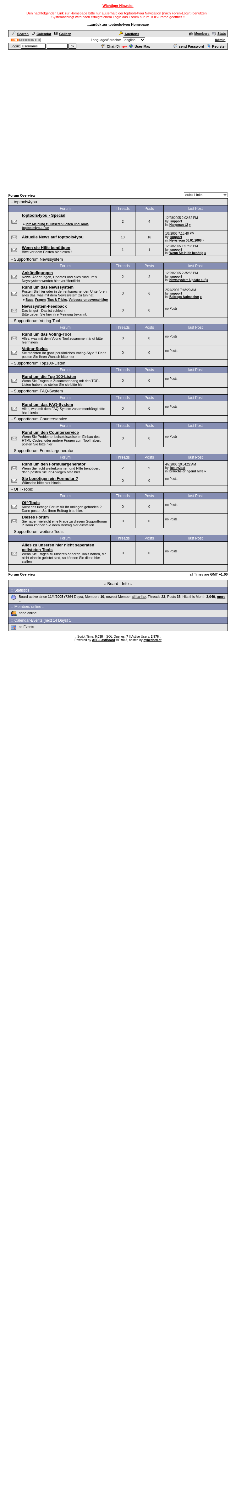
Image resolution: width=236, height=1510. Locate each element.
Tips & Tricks (57, 299)
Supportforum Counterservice (40, 419)
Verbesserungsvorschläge (88, 299)
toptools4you (25, 201)
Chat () (111, 46)
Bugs (29, 299)
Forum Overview (21, 195)
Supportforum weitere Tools (38, 531)
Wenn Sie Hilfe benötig (186, 253)
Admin (220, 40)
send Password (188, 46)
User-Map (139, 46)
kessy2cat (177, 468)
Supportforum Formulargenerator (44, 450)
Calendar (41, 34)
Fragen (40, 299)
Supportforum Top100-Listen (39, 363)
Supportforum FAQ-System (38, 391)
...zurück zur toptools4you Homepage (118, 24)
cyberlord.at (153, 640)
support (176, 221)
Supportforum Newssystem (38, 259)
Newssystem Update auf (187, 280)
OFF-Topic (23, 489)
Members (199, 33)
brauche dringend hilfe (186, 471)
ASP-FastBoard (103, 640)
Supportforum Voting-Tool (37, 320)
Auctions (129, 34)
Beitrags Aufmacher (184, 297)
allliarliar (139, 596)
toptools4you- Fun (35, 228)
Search (20, 34)
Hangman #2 (178, 224)
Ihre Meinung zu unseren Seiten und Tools (56, 224)
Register (216, 46)
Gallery (62, 34)
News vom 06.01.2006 (185, 240)
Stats (219, 33)
